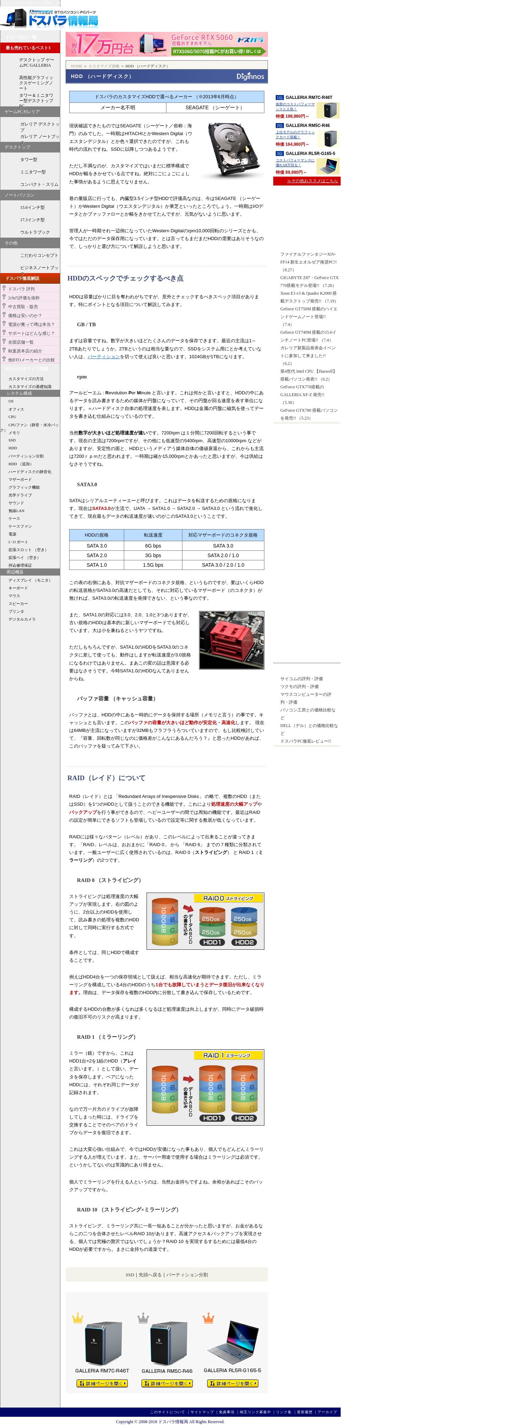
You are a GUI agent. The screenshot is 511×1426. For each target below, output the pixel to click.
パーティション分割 (187, 1274)
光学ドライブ (20, 495)
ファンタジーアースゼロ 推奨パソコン (307, 582)
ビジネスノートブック (39, 269)
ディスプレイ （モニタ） (31, 580)
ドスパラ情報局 (49, 18)
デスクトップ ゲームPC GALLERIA (36, 62)
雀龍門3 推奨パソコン (307, 644)
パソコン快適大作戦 (307, 442)
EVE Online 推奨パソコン (307, 632)
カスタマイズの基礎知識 (30, 386)
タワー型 (28, 159)
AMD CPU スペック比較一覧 (307, 226)
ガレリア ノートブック (40, 138)
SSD (130, 1274)
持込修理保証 (20, 565)
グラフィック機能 (24, 487)
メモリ (14, 433)
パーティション (104, 356)
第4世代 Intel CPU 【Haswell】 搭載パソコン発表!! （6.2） (308, 375)
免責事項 (227, 1412)
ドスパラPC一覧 (21, 37)
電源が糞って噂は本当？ (31, 324)
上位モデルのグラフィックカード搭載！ (295, 135)
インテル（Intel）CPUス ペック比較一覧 (307, 199)
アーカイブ (327, 1412)
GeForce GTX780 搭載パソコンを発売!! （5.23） (309, 414)
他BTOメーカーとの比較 (31, 359)
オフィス (16, 409)
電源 (12, 534)
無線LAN (16, 511)
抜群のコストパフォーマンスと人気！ (295, 107)
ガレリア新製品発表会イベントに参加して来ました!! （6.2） (308, 355)
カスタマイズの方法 (26, 379)
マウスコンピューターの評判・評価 (305, 698)
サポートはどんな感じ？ (31, 333)
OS (11, 401)
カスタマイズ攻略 (104, 66)
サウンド (16, 503)
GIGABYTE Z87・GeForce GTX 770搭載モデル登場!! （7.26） (309, 281)
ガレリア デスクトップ (40, 125)
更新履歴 (305, 1412)
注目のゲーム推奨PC (297, 534)
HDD (13, 448)
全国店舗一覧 (21, 342)
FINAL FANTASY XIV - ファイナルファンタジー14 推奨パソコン (307, 557)
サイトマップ (202, 1412)
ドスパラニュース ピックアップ (307, 245)
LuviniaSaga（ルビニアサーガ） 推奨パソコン (307, 656)
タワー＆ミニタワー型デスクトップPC (36, 99)
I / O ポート (18, 542)
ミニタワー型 (33, 172)
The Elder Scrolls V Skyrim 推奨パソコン (307, 594)
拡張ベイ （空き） (25, 557)
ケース (14, 518)
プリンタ (16, 611)
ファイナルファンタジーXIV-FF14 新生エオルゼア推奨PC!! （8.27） (308, 262)
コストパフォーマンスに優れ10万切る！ (295, 163)
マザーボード (20, 479)
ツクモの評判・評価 (299, 686)
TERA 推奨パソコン (307, 570)
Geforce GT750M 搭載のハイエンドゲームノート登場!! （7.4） (308, 316)
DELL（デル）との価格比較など (309, 729)
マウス (14, 596)
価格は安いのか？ (25, 315)
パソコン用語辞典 (307, 493)
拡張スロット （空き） (29, 550)
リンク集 (284, 1412)
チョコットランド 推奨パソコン (307, 607)
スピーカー (18, 603)
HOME (76, 66)
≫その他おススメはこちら (312, 180)
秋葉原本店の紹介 (25, 351)
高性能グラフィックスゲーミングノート (36, 82)
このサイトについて (167, 1412)
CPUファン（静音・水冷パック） (29, 425)
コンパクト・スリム (39, 184)
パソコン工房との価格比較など (308, 714)
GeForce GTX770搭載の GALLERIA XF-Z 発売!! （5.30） (302, 394)
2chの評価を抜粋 (24, 297)
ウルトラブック (35, 232)
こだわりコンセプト (39, 255)
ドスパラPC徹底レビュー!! (305, 741)
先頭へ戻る (150, 1274)
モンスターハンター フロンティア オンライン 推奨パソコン (307, 545)
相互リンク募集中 (255, 1412)
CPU (12, 417)
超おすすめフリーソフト (307, 470)
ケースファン (20, 526)
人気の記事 (287, 670)
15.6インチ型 (32, 207)
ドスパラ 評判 (21, 289)
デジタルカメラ (22, 619)
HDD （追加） (21, 464)
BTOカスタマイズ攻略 (26, 368)
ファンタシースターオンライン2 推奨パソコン (307, 619)
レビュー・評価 (307, 49)
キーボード (18, 588)
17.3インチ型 (32, 219)
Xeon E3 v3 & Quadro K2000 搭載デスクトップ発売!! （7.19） (309, 297)
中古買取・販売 (23, 306)
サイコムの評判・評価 (301, 678)
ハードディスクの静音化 (30, 472)
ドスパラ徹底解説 (22, 278)
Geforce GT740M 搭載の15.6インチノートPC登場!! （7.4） (308, 336)
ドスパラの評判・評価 (307, 516)
